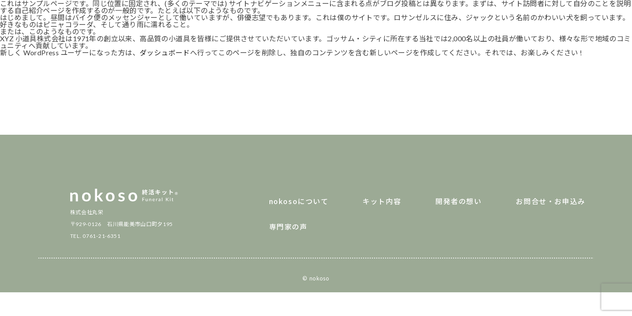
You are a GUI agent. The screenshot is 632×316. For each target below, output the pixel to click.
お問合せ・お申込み (550, 201)
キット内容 (382, 201)
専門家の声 (288, 226)
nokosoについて (299, 201)
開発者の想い (458, 201)
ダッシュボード (165, 52)
